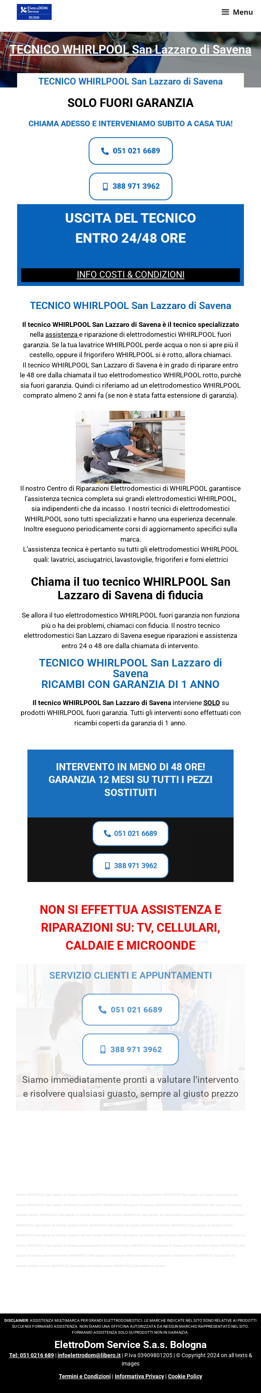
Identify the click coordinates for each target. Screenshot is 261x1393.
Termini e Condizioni (85, 1376)
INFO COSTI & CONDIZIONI (130, 271)
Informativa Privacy (139, 1376)
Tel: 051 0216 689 (31, 1355)
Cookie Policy (185, 1376)
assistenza (61, 334)
